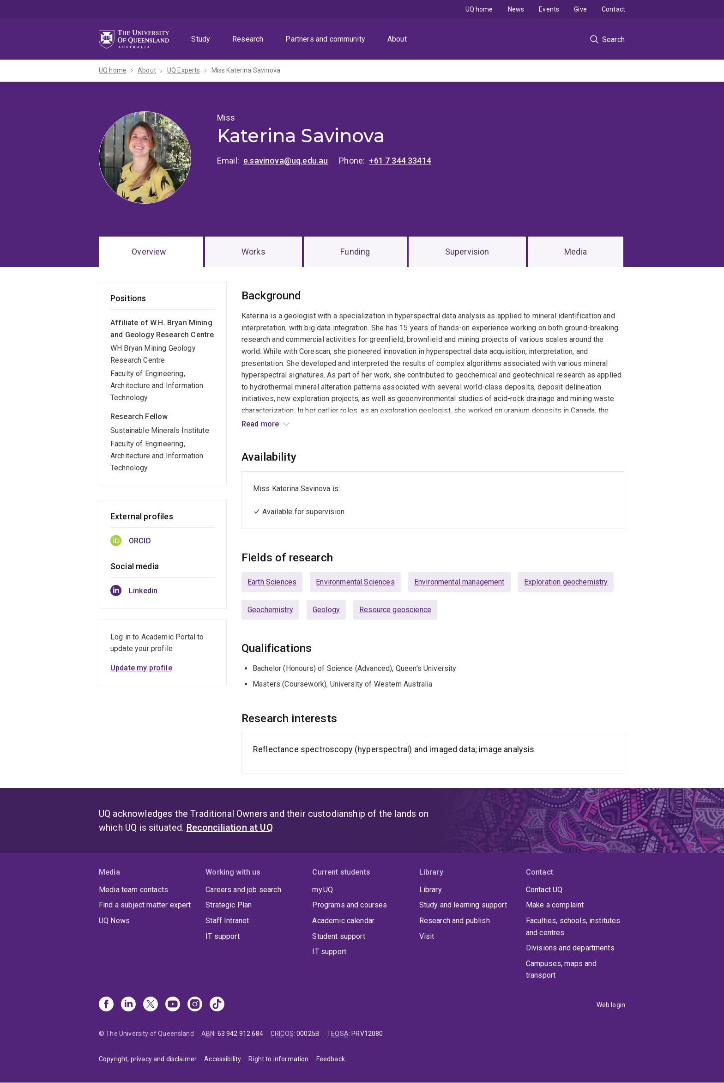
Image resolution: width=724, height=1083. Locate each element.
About (397, 39)
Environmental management (459, 582)
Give (580, 9)
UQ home (479, 9)
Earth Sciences (271, 582)
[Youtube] (172, 1004)
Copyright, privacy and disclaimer (148, 1059)
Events (549, 9)
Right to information (278, 1059)
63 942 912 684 (240, 1033)
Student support (338, 936)
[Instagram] (194, 1004)
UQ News (114, 920)
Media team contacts (133, 889)
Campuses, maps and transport (561, 969)
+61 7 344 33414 (400, 160)
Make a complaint (555, 904)
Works (253, 251)
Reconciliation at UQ (230, 827)
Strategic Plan (228, 904)
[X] (150, 1004)
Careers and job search (243, 889)
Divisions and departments (570, 947)
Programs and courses (349, 904)
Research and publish (454, 920)
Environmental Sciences (355, 582)
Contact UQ (544, 889)
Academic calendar (343, 920)
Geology (326, 609)
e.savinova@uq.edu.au (285, 160)
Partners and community (325, 39)
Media (575, 251)
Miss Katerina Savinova (246, 70)
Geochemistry (270, 609)
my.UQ (322, 889)
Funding (355, 251)
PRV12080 (367, 1033)
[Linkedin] (128, 1004)
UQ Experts (183, 70)
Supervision (467, 251)
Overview (149, 251)
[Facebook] (106, 1004)
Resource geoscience (395, 609)
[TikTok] (217, 1004)
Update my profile (141, 667)
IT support (222, 936)
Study (200, 39)
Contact (613, 9)
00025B (308, 1033)
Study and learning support (463, 904)
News (516, 9)
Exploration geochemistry (566, 582)
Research (247, 39)
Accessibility (222, 1059)
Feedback (330, 1059)
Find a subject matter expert (145, 904)
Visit (426, 936)
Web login (611, 1005)
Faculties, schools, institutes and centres (573, 926)
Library (430, 889)
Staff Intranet (227, 920)
